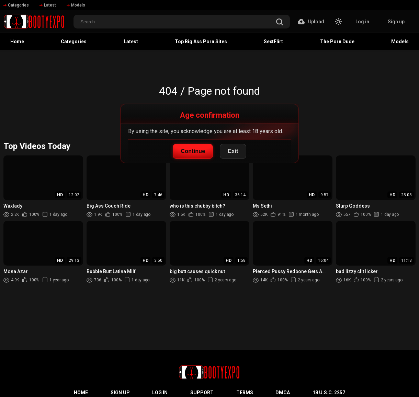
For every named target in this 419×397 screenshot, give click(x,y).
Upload (311, 21)
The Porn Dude (337, 41)
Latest (47, 5)
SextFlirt (273, 41)
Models (76, 5)
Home (17, 41)
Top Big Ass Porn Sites (201, 41)
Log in (362, 21)
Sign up (396, 21)
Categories (16, 5)
